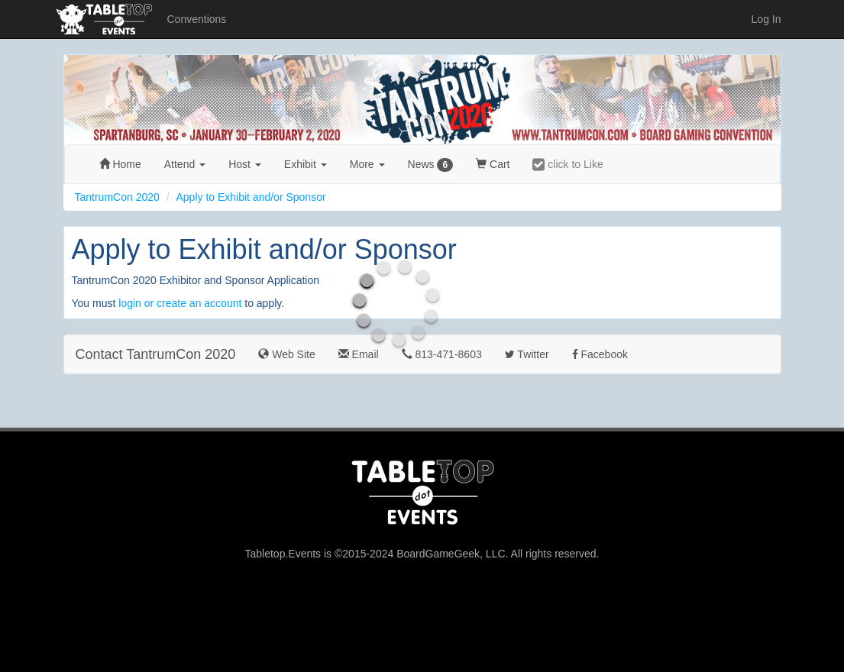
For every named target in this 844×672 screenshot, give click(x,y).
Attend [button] (184, 164)
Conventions (197, 19)
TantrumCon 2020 (117, 197)
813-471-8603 (442, 354)
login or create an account (179, 303)
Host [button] (244, 164)
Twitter (527, 354)
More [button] (367, 164)
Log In (766, 19)
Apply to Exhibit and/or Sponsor (250, 197)
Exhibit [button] (305, 164)
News (431, 165)
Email (358, 354)
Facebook (600, 354)
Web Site (286, 354)
